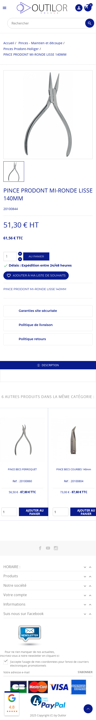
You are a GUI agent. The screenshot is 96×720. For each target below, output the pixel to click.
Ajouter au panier (35, 512)
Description (50, 365)
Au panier (36, 256)
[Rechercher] (51, 23)
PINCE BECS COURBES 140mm (73, 469)
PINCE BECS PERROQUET (22, 469)
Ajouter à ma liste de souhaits (36, 275)
